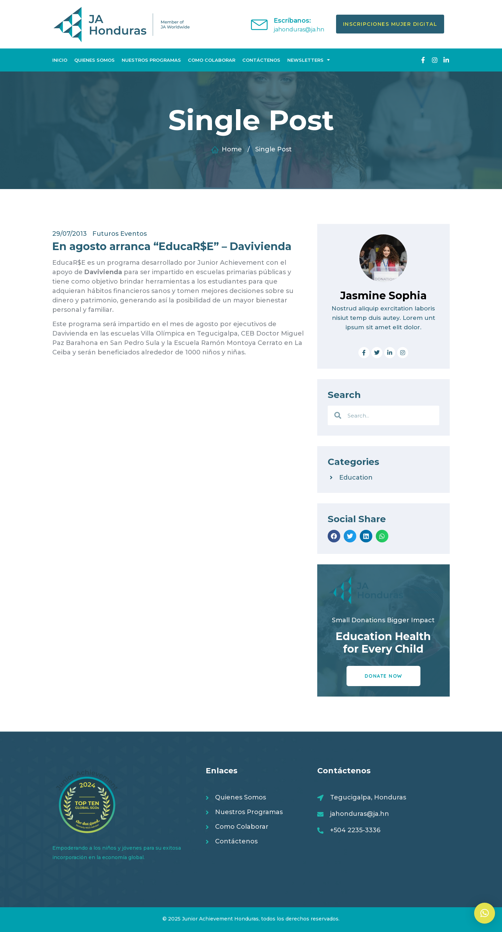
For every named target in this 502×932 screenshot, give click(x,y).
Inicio (59, 60)
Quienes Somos (94, 60)
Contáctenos (261, 60)
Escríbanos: (292, 20)
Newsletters (308, 60)
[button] (334, 536)
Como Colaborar (211, 60)
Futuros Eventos (119, 234)
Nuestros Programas (151, 60)
